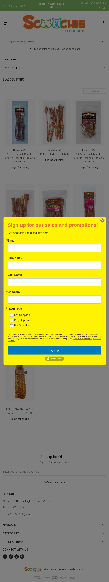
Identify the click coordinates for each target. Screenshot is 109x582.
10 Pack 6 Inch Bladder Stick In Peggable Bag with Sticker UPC (89, 158)
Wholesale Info (98, 2)
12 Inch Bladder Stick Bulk (54, 154)
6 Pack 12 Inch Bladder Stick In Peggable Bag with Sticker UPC (20, 158)
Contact (84, 2)
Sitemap (80, 569)
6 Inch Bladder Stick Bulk (20, 239)
